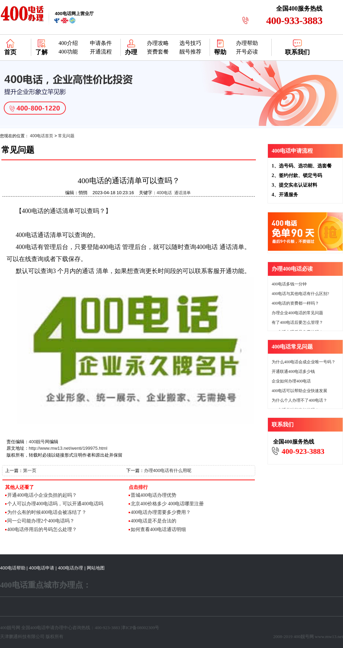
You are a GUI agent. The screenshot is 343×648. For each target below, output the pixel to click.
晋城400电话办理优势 (153, 495)
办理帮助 (247, 43)
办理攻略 (158, 43)
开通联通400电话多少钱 (293, 371)
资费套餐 (158, 52)
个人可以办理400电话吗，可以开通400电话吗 (55, 503)
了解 (41, 52)
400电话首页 (41, 135)
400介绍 (68, 43)
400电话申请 (41, 567)
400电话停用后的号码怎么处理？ (42, 529)
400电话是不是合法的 (153, 520)
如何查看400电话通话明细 (158, 529)
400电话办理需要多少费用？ (161, 512)
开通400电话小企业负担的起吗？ (42, 495)
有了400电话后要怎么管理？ (297, 322)
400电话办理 (70, 567)
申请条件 (101, 43)
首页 (10, 52)
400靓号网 (39, 441)
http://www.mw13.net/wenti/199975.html (68, 448)
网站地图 (96, 567)
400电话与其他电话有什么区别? (300, 293)
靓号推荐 (190, 52)
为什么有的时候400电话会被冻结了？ (46, 512)
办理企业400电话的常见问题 (297, 312)
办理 (131, 52)
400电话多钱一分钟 (289, 284)
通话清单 (182, 192)
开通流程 (101, 52)
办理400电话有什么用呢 (168, 470)
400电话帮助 (12, 567)
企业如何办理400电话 (291, 381)
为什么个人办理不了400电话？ (299, 400)
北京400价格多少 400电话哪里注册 (167, 503)
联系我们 (297, 52)
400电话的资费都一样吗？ (295, 303)
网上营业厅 (74, 13)
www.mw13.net (329, 636)
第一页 (29, 470)
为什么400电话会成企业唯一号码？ (303, 362)
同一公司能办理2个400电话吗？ (40, 520)
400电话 (164, 192)
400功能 (68, 52)
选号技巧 (190, 43)
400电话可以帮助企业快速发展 (299, 390)
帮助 (220, 52)
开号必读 (247, 52)
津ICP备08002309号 (140, 627)
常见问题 (66, 135)
